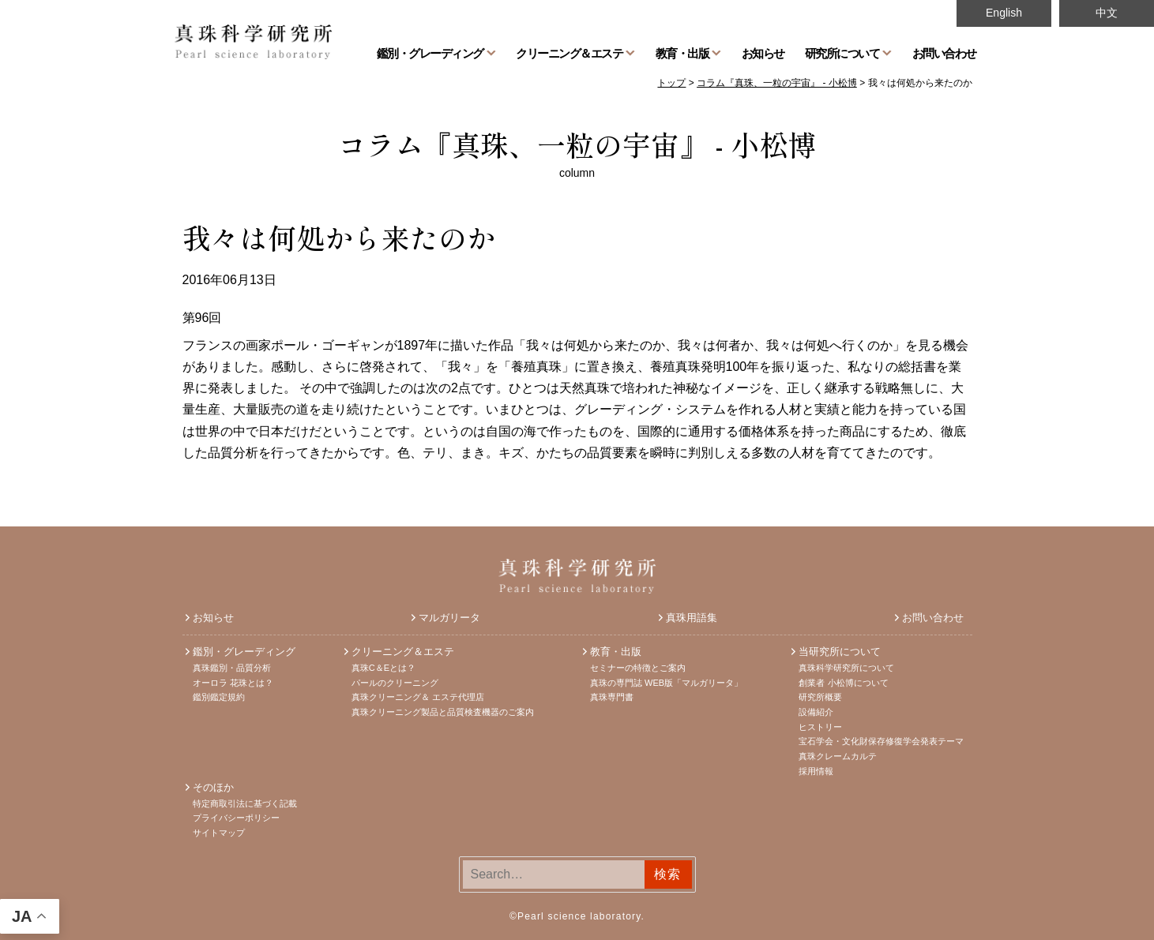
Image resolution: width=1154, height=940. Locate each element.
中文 (1107, 12)
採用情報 (816, 771)
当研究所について (840, 651)
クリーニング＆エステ (569, 53)
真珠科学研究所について (846, 667)
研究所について (842, 53)
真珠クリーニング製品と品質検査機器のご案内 (442, 712)
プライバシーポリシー (236, 817)
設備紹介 (816, 712)
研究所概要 (820, 697)
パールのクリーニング (394, 682)
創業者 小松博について (843, 682)
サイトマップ (219, 832)
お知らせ (763, 53)
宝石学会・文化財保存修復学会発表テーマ (881, 741)
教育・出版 (682, 53)
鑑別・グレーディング (430, 53)
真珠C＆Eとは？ (383, 667)
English (1004, 12)
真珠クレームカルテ (838, 756)
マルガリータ (449, 618)
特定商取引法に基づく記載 (245, 803)
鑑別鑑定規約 (219, 697)
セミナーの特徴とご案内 (638, 667)
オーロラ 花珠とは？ (233, 682)
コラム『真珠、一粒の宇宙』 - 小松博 (577, 143)
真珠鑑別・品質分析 (232, 667)
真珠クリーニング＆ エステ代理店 (417, 697)
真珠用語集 (691, 618)
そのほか (213, 787)
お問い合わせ (944, 53)
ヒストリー (820, 727)
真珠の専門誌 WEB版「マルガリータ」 (666, 682)
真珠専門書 (611, 697)
